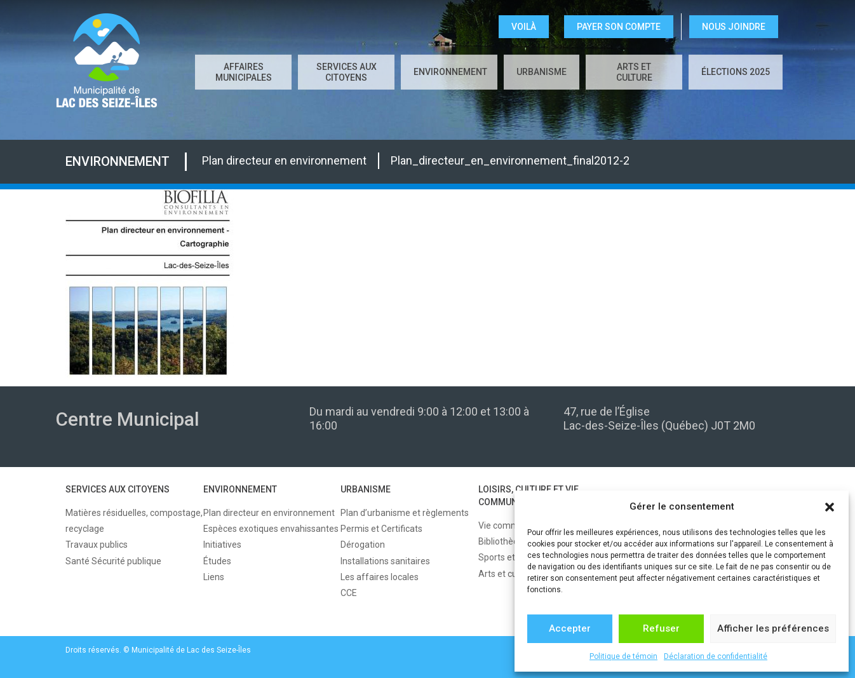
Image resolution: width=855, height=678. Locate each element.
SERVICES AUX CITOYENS (346, 72)
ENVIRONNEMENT (450, 72)
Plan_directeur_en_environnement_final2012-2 (510, 160)
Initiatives (222, 544)
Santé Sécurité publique (113, 561)
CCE (348, 593)
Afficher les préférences (773, 628)
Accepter (570, 628)
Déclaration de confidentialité (715, 656)
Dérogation (362, 544)
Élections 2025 (735, 72)
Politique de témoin (623, 656)
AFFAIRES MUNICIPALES (243, 72)
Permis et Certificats (381, 529)
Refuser (661, 628)
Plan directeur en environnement (284, 160)
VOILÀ (523, 27)
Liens (213, 577)
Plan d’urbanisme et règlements (404, 513)
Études (217, 561)
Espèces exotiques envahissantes (271, 529)
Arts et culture (634, 72)
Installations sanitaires (385, 561)
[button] (829, 507)
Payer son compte (619, 27)
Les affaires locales (379, 577)
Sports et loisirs (509, 557)
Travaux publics (96, 544)
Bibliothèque (503, 541)
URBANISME (541, 72)
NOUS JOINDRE (733, 27)
